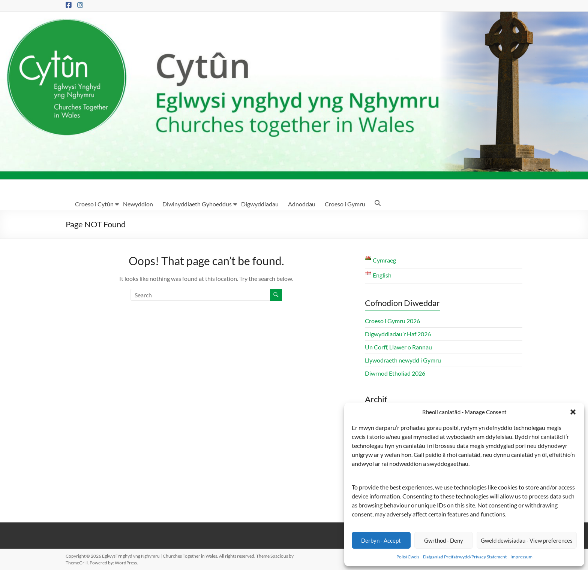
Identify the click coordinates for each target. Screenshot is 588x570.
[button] (573, 412)
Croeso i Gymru (345, 203)
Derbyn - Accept (381, 540)
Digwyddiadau (260, 203)
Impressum (521, 557)
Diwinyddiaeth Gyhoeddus (197, 203)
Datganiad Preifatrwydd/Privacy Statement (465, 557)
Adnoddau (301, 203)
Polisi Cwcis (407, 557)
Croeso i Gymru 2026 (392, 320)
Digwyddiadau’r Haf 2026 (398, 333)
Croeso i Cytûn (94, 203)
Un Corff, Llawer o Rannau (398, 347)
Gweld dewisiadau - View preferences (527, 540)
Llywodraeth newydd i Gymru (403, 360)
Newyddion (138, 203)
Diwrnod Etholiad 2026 (395, 373)
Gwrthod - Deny (443, 540)
